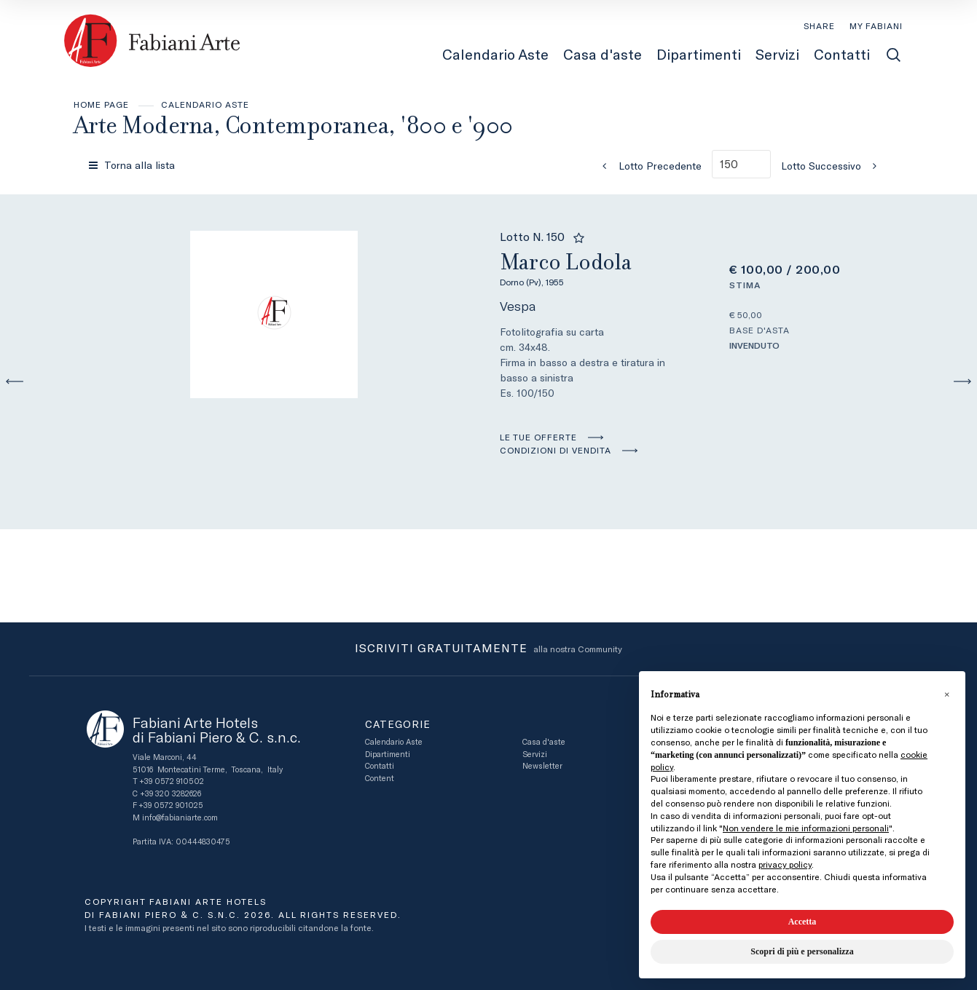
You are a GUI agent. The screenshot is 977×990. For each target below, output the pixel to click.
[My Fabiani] (876, 26)
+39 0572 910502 (171, 781)
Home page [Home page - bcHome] (101, 105)
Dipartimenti (387, 754)
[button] (946, 694)
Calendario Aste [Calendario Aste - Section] (495, 54)
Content (379, 778)
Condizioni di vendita (555, 451)
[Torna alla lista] (133, 165)
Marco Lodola (593, 268)
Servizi (534, 754)
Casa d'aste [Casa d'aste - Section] (602, 54)
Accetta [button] (802, 921)
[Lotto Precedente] (647, 166)
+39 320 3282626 (170, 794)
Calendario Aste (205, 105)
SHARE (819, 26)
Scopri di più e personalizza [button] (801, 951)
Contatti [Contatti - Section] (842, 54)
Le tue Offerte (538, 437)
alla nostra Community (488, 649)
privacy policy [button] (785, 865)
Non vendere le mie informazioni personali (806, 828)
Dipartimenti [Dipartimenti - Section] (698, 54)
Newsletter (542, 766)
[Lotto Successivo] (833, 166)
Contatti (379, 766)
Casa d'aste (543, 742)
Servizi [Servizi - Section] (777, 54)
